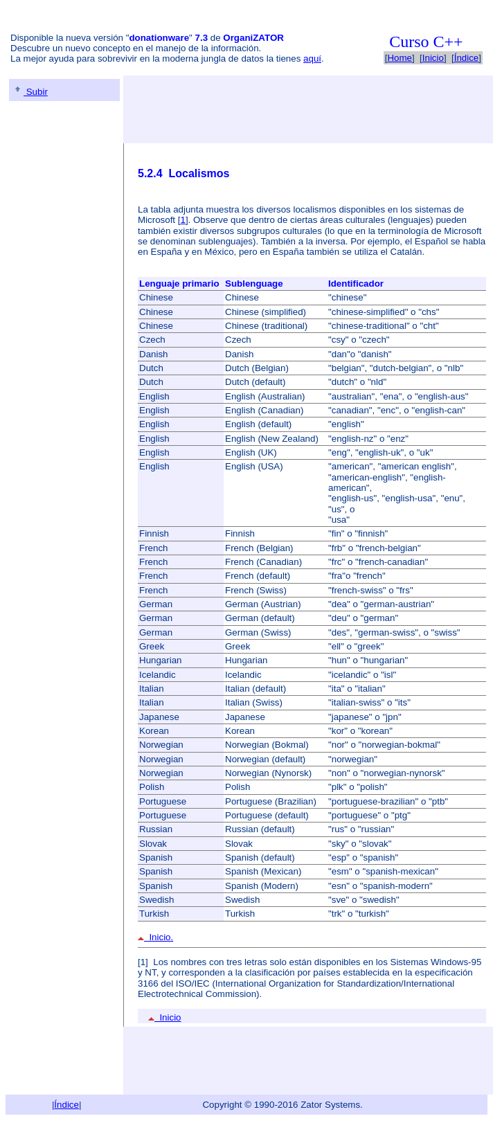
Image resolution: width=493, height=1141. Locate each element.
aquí (312, 58)
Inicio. (155, 937)
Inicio (433, 58)
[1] (143, 962)
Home (399, 58)
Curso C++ (426, 42)
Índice (466, 58)
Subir (30, 92)
